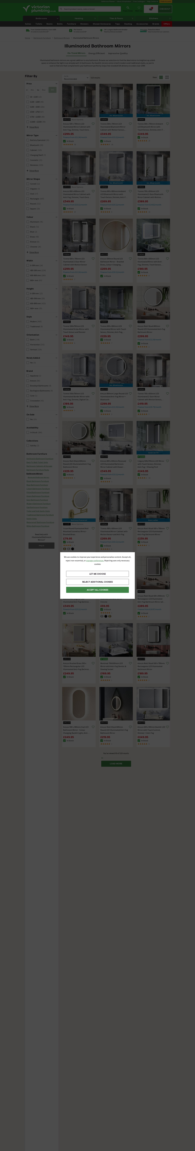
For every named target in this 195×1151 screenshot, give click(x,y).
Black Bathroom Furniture (37, 481)
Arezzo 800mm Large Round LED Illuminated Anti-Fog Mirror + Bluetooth (114, 396)
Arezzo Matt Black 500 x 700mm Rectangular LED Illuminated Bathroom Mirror (151, 666)
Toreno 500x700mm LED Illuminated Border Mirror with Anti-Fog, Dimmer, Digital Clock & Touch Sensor (76, 396)
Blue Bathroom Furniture (37, 485)
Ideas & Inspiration (124, 1)
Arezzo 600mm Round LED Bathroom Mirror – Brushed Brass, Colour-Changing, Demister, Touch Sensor (112, 261)
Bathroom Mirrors (34, 473)
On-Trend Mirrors (76, 53)
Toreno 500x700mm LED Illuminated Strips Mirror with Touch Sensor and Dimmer (76, 329)
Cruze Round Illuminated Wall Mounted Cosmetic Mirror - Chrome (113, 599)
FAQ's (41, 545)
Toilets (38, 24)
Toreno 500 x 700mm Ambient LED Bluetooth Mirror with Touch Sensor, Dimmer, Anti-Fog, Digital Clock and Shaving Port (152, 127)
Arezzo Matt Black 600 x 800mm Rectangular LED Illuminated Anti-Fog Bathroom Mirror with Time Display (151, 599)
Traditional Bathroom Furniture (40, 515)
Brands (155, 24)
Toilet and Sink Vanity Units (38, 511)
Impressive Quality (118, 53)
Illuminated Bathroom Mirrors (86, 38)
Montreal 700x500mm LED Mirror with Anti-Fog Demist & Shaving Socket (113, 666)
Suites (28, 24)
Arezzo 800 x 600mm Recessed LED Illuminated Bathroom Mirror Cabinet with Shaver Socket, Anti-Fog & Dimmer (113, 464)
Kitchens (160, 18)
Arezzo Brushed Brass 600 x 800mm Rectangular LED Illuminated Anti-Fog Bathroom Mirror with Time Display (77, 599)
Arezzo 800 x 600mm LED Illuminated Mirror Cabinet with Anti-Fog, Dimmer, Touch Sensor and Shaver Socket (77, 194)
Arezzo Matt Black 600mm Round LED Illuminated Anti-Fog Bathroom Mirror (77, 464)
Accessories (142, 24)
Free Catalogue (139, 1)
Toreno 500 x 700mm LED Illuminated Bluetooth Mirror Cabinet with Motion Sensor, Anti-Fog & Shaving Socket (112, 127)
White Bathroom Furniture (37, 526)
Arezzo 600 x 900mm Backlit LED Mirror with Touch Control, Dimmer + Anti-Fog (151, 730)
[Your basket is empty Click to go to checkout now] (158, 9)
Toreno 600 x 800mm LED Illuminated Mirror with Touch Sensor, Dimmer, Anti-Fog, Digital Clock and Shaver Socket (113, 329)
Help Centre (152, 1)
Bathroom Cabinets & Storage (39, 466)
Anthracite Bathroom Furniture (39, 458)
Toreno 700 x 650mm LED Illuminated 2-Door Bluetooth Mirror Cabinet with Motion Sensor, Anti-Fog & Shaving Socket (150, 194)
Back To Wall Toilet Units (37, 462)
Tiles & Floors (121, 18)
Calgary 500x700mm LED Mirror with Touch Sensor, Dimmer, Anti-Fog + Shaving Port (151, 464)
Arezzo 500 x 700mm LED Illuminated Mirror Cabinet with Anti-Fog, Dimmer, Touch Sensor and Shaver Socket (77, 127)
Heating (85, 18)
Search (61, 8)
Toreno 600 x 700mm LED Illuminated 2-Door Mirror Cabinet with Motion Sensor (75, 261)
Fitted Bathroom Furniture (37, 492)
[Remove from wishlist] (93, 123)
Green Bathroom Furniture (37, 496)
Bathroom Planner (108, 1)
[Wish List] (139, 9)
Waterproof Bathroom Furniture (40, 522)
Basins (50, 24)
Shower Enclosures (102, 24)
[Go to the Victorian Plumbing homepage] (39, 9)
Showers (84, 24)
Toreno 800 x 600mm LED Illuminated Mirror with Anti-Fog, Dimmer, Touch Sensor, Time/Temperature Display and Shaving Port (151, 261)
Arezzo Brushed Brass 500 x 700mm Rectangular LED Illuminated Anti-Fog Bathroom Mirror (77, 666)
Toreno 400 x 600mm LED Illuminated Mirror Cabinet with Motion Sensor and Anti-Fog (113, 531)
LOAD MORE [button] (116, 763)
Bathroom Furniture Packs (37, 470)
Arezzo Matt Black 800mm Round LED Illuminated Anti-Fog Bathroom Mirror (151, 329)
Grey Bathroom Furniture (37, 500)
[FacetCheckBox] (27, 97)
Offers (167, 24)
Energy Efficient (97, 53)
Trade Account (165, 1)
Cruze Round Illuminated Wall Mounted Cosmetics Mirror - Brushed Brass (76, 531)
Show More (32, 127)
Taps (117, 24)
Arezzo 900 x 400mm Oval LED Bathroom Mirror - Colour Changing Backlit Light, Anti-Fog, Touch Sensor (76, 730)
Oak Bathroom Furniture (37, 507)
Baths (60, 24)
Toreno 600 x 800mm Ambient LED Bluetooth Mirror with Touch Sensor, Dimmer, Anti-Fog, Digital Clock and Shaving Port (114, 194)
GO (52, 90)
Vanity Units (31, 518)
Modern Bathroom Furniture (38, 503)
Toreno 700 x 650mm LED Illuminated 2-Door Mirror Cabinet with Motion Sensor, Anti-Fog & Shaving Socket (150, 396)
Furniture (71, 24)
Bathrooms (48, 18)
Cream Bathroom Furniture (38, 488)
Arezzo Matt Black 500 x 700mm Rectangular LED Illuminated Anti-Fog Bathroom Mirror (151, 531)
